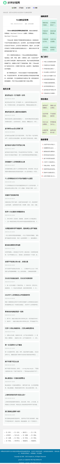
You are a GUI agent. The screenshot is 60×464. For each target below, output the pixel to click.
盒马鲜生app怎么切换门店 (14, 128)
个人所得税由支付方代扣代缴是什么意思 (19, 178)
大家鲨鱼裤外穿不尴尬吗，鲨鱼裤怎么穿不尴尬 (21, 228)
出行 (29, 8)
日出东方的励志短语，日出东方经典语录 (19, 278)
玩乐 (22, 8)
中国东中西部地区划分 (45, 32)
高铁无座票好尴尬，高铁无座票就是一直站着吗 (53, 32)
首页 (10, 12)
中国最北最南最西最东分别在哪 (50, 82)
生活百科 (20, 12)
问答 (36, 8)
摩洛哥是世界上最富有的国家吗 (15, 112)
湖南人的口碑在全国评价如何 (53, 107)
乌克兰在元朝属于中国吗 (53, 40)
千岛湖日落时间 (53, 115)
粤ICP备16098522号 (36, 459)
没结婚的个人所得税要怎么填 (15, 162)
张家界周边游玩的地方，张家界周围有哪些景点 (50, 169)
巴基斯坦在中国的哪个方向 (50, 65)
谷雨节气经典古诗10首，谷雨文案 (16, 262)
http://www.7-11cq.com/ (11, 36)
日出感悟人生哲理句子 (50, 72)
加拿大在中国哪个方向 (50, 75)
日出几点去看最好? (45, 123)
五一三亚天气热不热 (36, 432)
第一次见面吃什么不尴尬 (13, 345)
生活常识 (14, 12)
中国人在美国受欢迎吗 (50, 61)
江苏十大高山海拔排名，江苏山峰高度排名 (19, 328)
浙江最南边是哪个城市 (12, 411)
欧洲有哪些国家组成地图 (50, 79)
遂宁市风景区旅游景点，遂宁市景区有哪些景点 (50, 158)
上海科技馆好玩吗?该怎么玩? (15, 395)
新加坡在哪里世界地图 (12, 245)
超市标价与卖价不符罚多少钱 (15, 145)
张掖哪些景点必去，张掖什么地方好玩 (50, 148)
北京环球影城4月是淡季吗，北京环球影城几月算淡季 (45, 115)
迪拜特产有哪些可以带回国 (45, 107)
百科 (15, 8)
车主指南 (39, 453)
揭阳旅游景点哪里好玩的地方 (50, 151)
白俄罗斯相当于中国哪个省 (45, 131)
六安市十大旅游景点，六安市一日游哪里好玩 (50, 162)
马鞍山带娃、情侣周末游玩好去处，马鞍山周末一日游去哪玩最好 (50, 165)
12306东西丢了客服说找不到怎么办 (53, 24)
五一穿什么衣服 (10, 432)
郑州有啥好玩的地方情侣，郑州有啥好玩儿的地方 (50, 155)
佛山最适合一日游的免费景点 (15, 378)
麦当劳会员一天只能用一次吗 (15, 95)
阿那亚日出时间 (53, 49)
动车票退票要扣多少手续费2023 (50, 86)
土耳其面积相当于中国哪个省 (45, 49)
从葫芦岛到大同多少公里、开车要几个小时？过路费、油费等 (50, 144)
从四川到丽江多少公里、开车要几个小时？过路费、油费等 (50, 176)
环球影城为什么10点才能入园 (53, 123)
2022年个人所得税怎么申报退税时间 (17, 295)
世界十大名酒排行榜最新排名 (15, 212)
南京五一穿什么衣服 (28, 432)
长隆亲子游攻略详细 (12, 195)
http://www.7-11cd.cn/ (16, 33)
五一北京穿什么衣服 (19, 432)
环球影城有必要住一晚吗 (50, 68)
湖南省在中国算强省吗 (45, 24)
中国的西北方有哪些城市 (45, 40)
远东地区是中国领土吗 (50, 89)
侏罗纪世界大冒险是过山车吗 (53, 131)
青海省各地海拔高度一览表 (14, 311)
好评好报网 (14, 2)
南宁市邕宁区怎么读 (12, 361)
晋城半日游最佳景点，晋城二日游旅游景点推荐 (50, 172)
